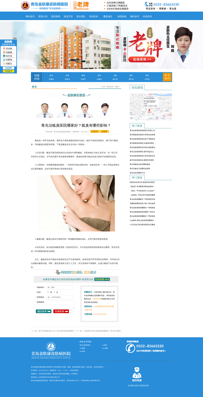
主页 (103, 87)
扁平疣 (131, 79)
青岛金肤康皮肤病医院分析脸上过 (142, 130)
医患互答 (68, 16)
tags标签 (82, 351)
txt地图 (104, 345)
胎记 (51, 75)
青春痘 (67, 79)
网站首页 (30, 16)
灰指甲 (83, 79)
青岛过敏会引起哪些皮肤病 (140, 169)
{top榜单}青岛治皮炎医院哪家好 (142, 220)
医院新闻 (55, 16)
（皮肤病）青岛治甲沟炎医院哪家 (142, 195)
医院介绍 (42, 16)
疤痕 (67, 75)
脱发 (131, 75)
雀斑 (147, 75)
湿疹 (99, 75)
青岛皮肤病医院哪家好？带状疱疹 (142, 216)
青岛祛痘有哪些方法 (137, 173)
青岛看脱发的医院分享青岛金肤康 (142, 135)
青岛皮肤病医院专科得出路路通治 (142, 147)
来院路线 (121, 16)
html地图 (105, 348)
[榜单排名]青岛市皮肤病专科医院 (142, 182)
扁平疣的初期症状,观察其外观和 (142, 160)
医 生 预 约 (167, 77)
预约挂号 (134, 16)
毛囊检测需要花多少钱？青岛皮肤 (142, 203)
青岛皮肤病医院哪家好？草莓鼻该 (142, 208)
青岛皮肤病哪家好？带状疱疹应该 (142, 199)
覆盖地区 (107, 16)
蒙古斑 (115, 79)
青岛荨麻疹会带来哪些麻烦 (140, 164)
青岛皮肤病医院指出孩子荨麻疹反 (142, 139)
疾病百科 (93, 16)
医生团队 (81, 16)
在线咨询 (147, 16)
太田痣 (147, 79)
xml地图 (82, 348)
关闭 (15, 38)
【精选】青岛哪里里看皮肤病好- (142, 186)
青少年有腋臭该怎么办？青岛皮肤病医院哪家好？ (57, 331)
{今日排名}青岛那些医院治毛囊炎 (142, 225)
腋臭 (83, 75)
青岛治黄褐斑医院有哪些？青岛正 (142, 212)
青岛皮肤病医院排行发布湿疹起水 (142, 156)
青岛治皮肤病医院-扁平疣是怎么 (142, 152)
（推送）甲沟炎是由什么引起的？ (142, 191)
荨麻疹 (51, 79)
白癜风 (99, 79)
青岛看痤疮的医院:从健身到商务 (142, 143)
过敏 (115, 75)
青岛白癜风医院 (84, 345)
